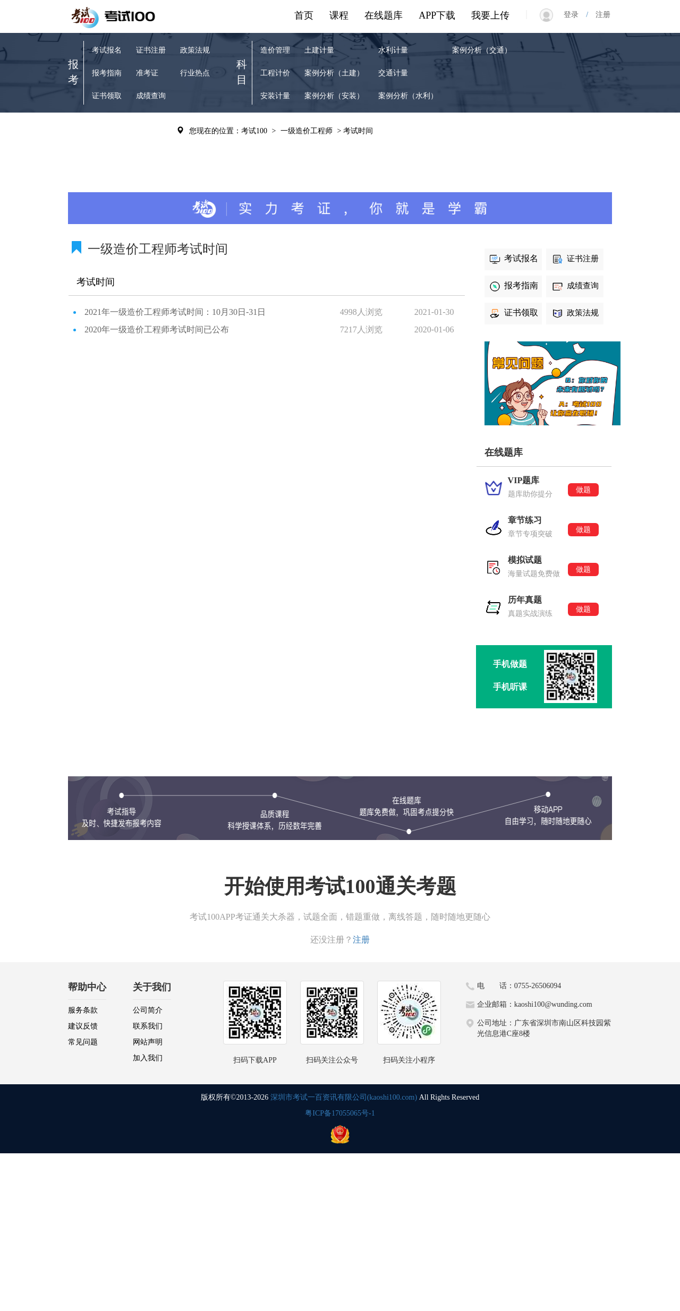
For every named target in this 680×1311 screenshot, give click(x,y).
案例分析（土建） (334, 73)
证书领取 (107, 96)
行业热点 (195, 73)
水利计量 (393, 50)
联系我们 (148, 1026)
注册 (599, 15)
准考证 (147, 73)
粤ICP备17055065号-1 (340, 1113)
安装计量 (275, 96)
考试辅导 (151, 153)
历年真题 (151, 130)
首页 (303, 15)
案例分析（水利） (408, 96)
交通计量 (393, 73)
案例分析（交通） (482, 50)
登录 (575, 15)
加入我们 (148, 1058)
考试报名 (107, 50)
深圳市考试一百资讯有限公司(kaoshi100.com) (343, 1097)
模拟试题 (107, 175)
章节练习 (107, 153)
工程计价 (275, 73)
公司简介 (148, 1010)
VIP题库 (105, 130)
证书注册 (151, 50)
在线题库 (383, 15)
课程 (338, 15)
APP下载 (437, 15)
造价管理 (275, 50)
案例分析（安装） (334, 96)
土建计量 (319, 50)
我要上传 (490, 15)
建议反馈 (83, 1026)
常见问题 (83, 1042)
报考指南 (107, 73)
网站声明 (148, 1042)
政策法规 (195, 50)
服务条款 (83, 1010)
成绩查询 (151, 96)
